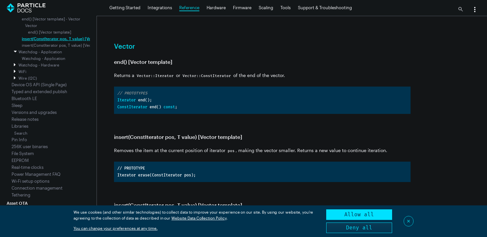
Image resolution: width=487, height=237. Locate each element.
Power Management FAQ (36, 174)
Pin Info (19, 139)
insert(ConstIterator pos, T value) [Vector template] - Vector (77, 38)
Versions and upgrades (34, 112)
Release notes (25, 119)
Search (20, 133)
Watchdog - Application (40, 51)
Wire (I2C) (27, 78)
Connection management (37, 188)
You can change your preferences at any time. (115, 228)
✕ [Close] (409, 221)
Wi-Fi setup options (30, 181)
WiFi (22, 71)
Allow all (359, 214)
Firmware (242, 7)
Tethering (21, 195)
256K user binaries (30, 146)
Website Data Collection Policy (198, 218)
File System (23, 153)
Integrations (160, 7)
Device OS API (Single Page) (39, 84)
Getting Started (124, 7)
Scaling (266, 7)
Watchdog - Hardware (38, 65)
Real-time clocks (27, 167)
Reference (189, 7)
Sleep (17, 105)
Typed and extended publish (39, 91)
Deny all (359, 227)
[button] (475, 10)
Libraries (20, 126)
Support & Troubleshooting (325, 7)
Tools (285, 7)
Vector (31, 25)
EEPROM (20, 160)
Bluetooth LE (24, 98)
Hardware (216, 7)
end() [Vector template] (49, 32)
